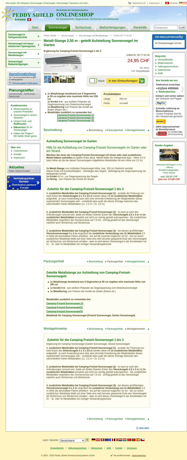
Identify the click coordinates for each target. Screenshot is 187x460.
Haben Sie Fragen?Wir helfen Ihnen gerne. (25, 134)
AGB (160, 73)
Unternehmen (20, 151)
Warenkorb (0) (139, 3)
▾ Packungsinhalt (114, 130)
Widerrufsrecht (165, 63)
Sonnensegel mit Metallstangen (17, 54)
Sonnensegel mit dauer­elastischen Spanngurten (21, 45)
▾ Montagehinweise (135, 130)
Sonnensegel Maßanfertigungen (18, 63)
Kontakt (17, 154)
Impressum (154, 3)
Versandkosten (143, 71)
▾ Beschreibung (95, 261)
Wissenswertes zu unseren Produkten (23, 110)
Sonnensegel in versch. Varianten (25, 116)
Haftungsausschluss (168, 66)
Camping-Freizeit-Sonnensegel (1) (64, 303)
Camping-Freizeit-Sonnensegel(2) (64, 307)
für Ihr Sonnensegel (23, 128)
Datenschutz (164, 70)
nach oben (144, 428)
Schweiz (174, 3)
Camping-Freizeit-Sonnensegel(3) (64, 311)
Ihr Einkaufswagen (167, 37)
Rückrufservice (167, 91)
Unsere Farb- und (22, 122)
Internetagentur (139, 455)
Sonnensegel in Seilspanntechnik (17, 36)
